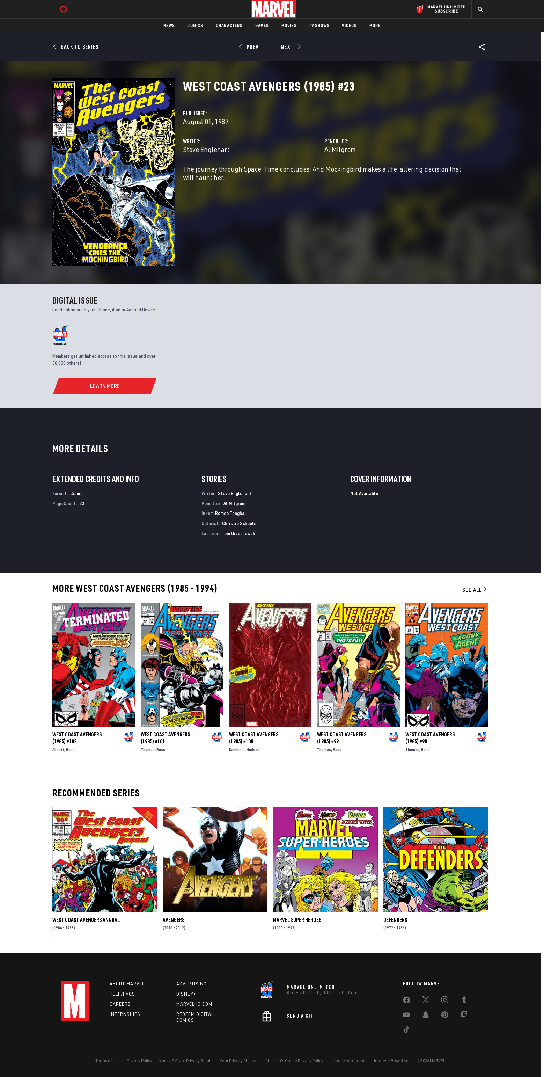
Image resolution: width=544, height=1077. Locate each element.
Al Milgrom (340, 149)
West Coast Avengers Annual (86, 919)
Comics (195, 25)
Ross (70, 749)
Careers (120, 1004)
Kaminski (237, 749)
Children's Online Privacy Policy (294, 1060)
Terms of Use (107, 1060)
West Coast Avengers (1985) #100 (253, 738)
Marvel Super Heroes (297, 919)
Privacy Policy (139, 1060)
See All (475, 589)
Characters (229, 25)
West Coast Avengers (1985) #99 (341, 738)
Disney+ (186, 994)
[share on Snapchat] (425, 1016)
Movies (288, 25)
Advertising (191, 984)
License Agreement (348, 1060)
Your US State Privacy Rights (186, 1060)
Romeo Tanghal (230, 513)
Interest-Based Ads (392, 1060)
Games (262, 25)
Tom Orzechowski (239, 533)
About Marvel (127, 984)
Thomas (148, 749)
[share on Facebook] (406, 1001)
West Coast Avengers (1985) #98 (430, 738)
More (375, 25)
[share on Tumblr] (464, 1001)
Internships (125, 1014)
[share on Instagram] (444, 1001)
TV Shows (319, 25)
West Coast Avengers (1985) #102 (77, 738)
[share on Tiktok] (406, 1030)
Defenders (395, 919)
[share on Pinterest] (444, 1016)
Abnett (58, 749)
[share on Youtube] (406, 1016)
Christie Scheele (239, 523)
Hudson (253, 749)
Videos (349, 25)
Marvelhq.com (194, 1004)
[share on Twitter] (425, 1001)
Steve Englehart (206, 149)
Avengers (173, 919)
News (169, 25)
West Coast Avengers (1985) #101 (165, 738)
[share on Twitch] (464, 1016)
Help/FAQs (122, 994)
